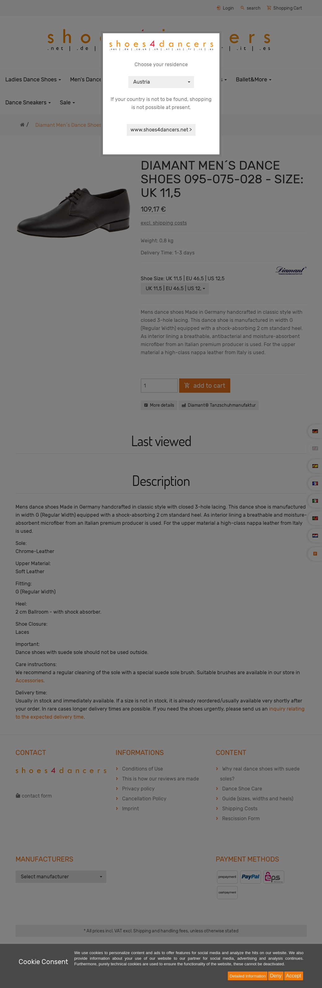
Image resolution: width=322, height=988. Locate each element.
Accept (293, 975)
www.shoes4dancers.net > (161, 130)
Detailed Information (248, 976)
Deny (275, 975)
